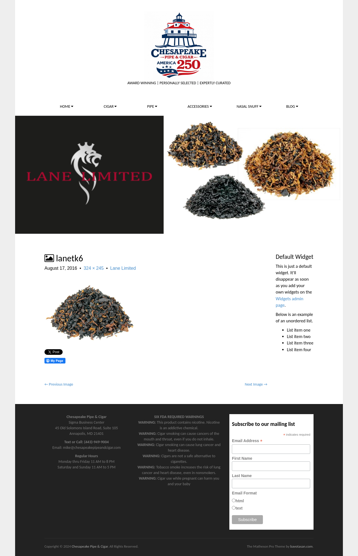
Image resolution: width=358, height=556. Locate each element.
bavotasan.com (301, 546)
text (238, 508)
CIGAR (110, 106)
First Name (242, 458)
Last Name (242, 475)
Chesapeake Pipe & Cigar (90, 546)
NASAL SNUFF (249, 106)
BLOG (292, 106)
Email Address (247, 441)
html (239, 501)
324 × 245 (94, 268)
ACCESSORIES (199, 106)
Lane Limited (123, 268)
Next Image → (256, 384)
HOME (66, 106)
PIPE (152, 106)
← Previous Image (58, 384)
